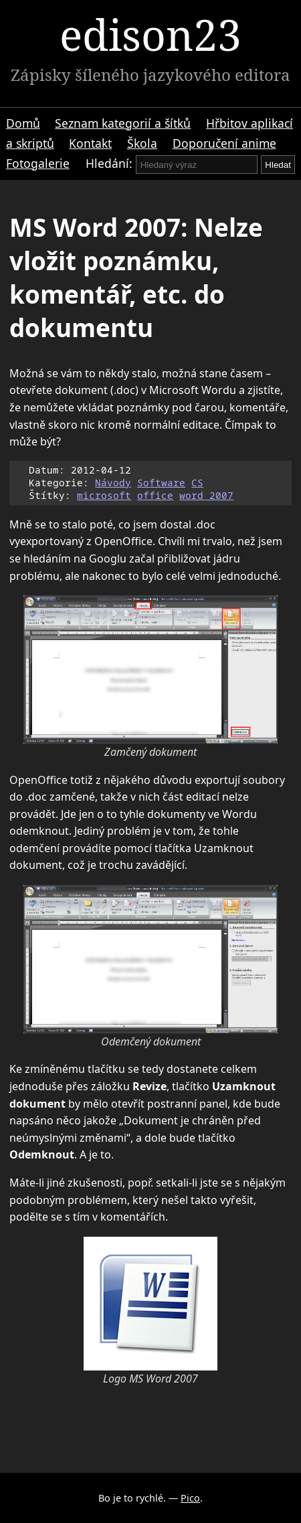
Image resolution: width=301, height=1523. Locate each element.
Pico (190, 1498)
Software (161, 482)
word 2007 (206, 495)
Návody (113, 482)
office (155, 495)
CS (197, 482)
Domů (23, 123)
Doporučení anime (224, 143)
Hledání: (109, 163)
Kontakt (90, 143)
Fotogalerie (38, 163)
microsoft (104, 495)
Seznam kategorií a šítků (123, 123)
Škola (142, 143)
